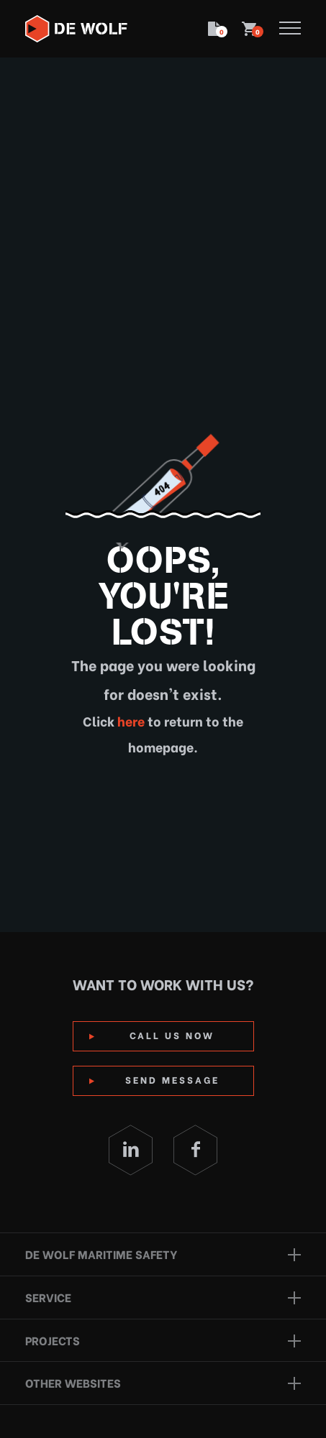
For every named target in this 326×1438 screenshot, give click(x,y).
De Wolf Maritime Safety (101, 1253)
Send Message (172, 1079)
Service (48, 1297)
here (129, 720)
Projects (52, 1340)
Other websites (73, 1382)
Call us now (172, 1034)
